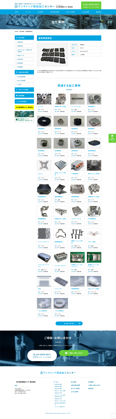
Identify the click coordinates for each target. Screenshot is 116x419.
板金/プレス (20, 55)
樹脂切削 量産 (58, 387)
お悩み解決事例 (54, 12)
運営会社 (98, 12)
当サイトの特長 (70, 12)
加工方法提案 (20, 80)
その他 (18, 84)
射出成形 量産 (58, 390)
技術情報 (20, 95)
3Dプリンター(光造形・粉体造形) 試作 (60, 397)
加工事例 (40, 12)
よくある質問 (85, 12)
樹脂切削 (19, 46)
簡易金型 (19, 63)
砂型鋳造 (19, 67)
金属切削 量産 (58, 385)
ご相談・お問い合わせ (74, 356)
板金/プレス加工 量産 (60, 392)
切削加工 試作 (58, 394)
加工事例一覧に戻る (72, 324)
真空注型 (19, 59)
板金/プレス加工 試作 (60, 402)
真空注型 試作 (58, 400)
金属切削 (19, 42)
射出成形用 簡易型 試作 (60, 405)
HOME (17, 12)
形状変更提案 (20, 77)
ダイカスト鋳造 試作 (59, 408)
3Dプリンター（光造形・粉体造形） (24, 50)
